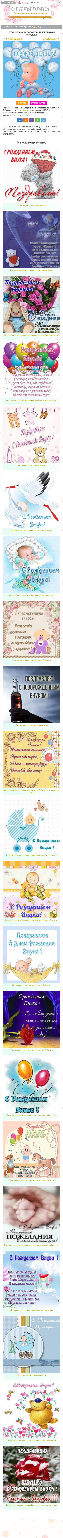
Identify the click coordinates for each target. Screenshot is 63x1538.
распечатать (38, 102)
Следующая (50, 38)
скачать (22, 102)
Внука (25, 110)
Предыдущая (14, 38)
